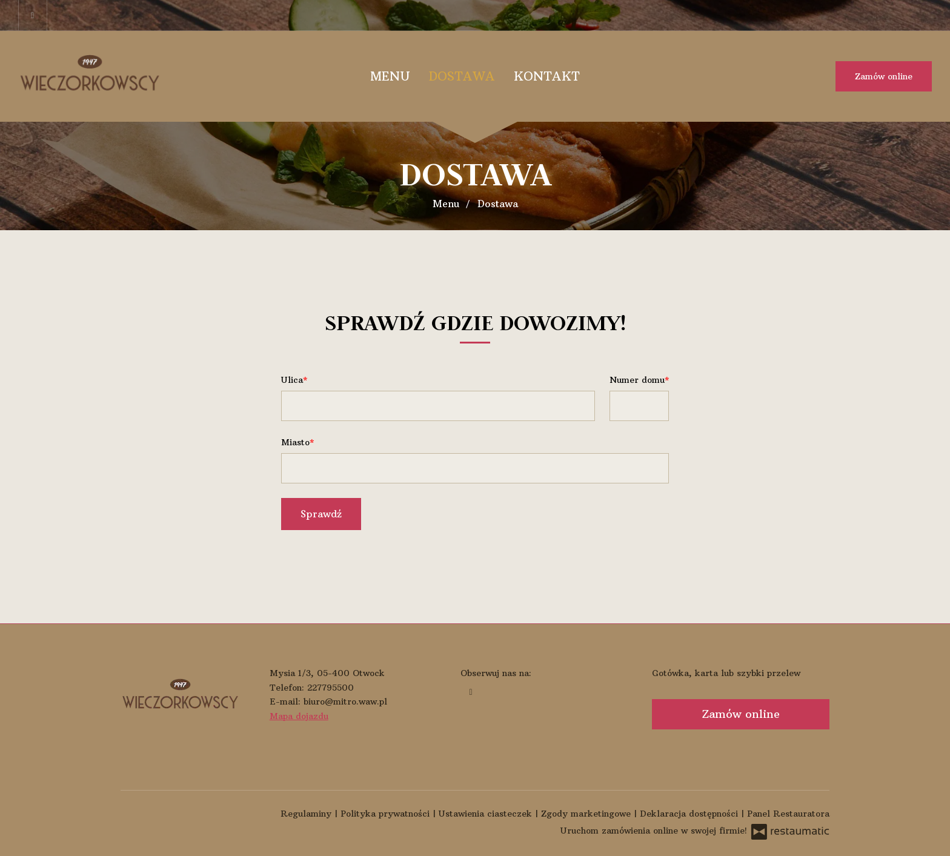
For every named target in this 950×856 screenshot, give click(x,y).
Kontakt (547, 76)
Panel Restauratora (788, 813)
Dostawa (462, 76)
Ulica (292, 379)
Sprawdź (321, 514)
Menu (390, 76)
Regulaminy (307, 813)
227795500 (330, 687)
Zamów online (883, 76)
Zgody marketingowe (587, 813)
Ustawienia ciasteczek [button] (487, 813)
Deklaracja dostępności (690, 813)
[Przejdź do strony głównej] (97, 76)
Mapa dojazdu (299, 716)
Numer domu (637, 379)
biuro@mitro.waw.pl (345, 701)
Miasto (295, 442)
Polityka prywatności (386, 813)
